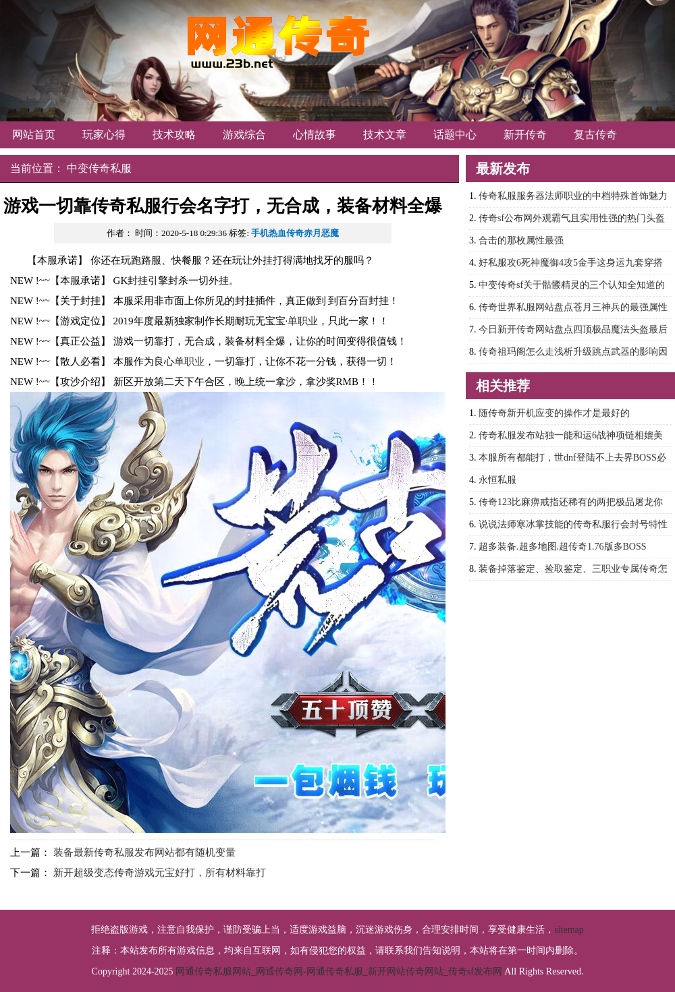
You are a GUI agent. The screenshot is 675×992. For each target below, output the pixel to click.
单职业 (303, 321)
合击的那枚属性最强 (521, 240)
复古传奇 (595, 134)
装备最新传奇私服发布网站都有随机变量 (144, 852)
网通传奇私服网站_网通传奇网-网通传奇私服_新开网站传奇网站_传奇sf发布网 (339, 971)
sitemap (569, 930)
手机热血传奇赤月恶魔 (295, 233)
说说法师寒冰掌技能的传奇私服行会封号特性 (573, 524)
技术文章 (384, 134)
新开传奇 (525, 134)
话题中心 (455, 134)
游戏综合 (244, 134)
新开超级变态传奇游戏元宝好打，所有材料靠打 (159, 872)
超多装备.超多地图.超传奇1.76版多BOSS (563, 547)
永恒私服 (497, 480)
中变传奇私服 (99, 168)
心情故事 (314, 134)
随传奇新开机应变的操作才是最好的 (554, 413)
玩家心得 (104, 134)
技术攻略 (174, 134)
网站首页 (33, 134)
